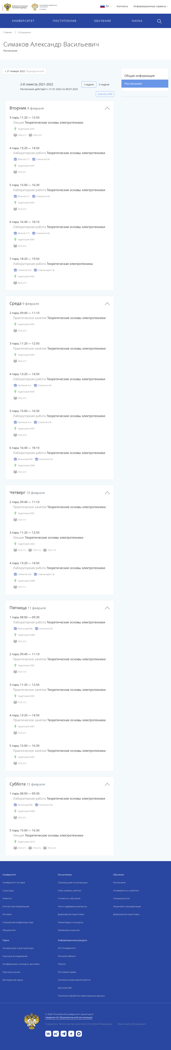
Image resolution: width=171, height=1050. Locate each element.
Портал (62, 963)
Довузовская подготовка (71, 914)
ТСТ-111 (19, 587)
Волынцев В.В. (23, 459)
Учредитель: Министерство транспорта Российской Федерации (78, 1023)
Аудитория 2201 (24, 128)
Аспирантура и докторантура (18, 948)
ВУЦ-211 (20, 283)
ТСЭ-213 (19, 246)
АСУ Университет (67, 948)
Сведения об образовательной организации (68, 1017)
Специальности (121, 898)
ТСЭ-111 (19, 519)
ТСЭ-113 (49, 550)
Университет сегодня (14, 882)
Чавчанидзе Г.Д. (44, 270)
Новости (7, 898)
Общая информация (139, 76)
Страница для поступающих (73, 882)
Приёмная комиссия (68, 930)
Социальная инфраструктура (18, 922)
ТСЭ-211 (19, 172)
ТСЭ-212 (19, 209)
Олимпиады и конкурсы (70, 922)
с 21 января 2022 (24, 71)
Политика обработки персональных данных (81, 995)
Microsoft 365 (65, 987)
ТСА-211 (19, 817)
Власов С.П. (21, 159)
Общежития (9, 930)
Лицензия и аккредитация (127, 906)
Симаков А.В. (40, 159)
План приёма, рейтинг (70, 890)
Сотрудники (24, 32)
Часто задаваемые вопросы (72, 906)
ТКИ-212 (35, 135)
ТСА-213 (19, 472)
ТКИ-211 (20, 135)
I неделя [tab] (89, 84)
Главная (7, 32)
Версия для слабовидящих (132, 1023)
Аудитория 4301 (24, 165)
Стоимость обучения (69, 898)
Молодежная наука (13, 979)
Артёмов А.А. (22, 385)
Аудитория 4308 (24, 465)
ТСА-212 (19, 641)
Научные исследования (15, 956)
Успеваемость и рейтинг (126, 890)
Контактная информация (16, 906)
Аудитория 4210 (24, 841)
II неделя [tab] (104, 84)
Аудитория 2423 (24, 543)
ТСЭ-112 (34, 550)
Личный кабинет (67, 956)
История (7, 914)
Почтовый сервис (67, 971)
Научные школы (11, 971)
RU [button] (105, 6)
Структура (8, 890)
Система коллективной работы (74, 979)
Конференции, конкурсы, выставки (21, 963)
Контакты (122, 6)
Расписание (133, 83)
